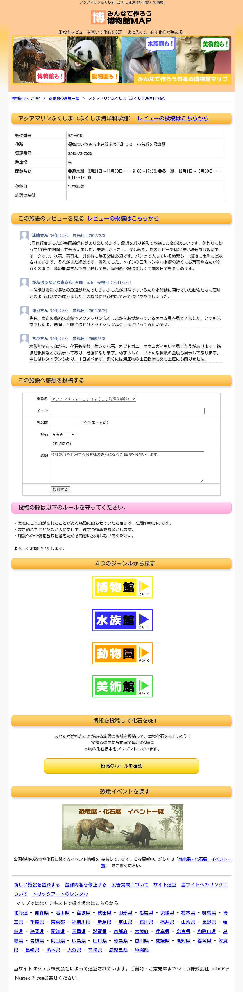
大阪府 (142, 931)
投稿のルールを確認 (121, 766)
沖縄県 (142, 950)
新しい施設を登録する (37, 884)
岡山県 (58, 940)
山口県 (100, 940)
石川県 (146, 922)
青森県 (42, 912)
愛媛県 (162, 940)
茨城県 (167, 912)
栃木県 (188, 912)
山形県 (125, 912)
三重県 (79, 931)
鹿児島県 (118, 950)
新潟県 (104, 922)
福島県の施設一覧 (64, 98)
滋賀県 (100, 931)
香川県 (142, 940)
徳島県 (121, 940)
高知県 (183, 940)
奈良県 (183, 931)
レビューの (101, 218)
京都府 (121, 931)
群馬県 (209, 912)
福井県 (167, 922)
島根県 (37, 940)
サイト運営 (164, 884)
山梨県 (188, 922)
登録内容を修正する (86, 884)
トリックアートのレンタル (60, 894)
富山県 (125, 922)
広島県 (79, 940)
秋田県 (104, 912)
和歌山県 (206, 931)
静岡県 (37, 931)
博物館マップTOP (25, 98)
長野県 (209, 922)
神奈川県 (81, 922)
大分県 (74, 950)
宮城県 (83, 912)
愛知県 (58, 931)
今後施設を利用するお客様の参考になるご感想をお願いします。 (127, 466)
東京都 (58, 922)
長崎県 (32, 950)
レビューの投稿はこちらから (173, 118)
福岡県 (204, 940)
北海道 (21, 912)
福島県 (146, 912)
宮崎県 (95, 950)
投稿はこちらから (137, 218)
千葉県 (37, 922)
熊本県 (53, 950)
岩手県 (62, 912)
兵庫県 (162, 931)
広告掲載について (130, 884)
